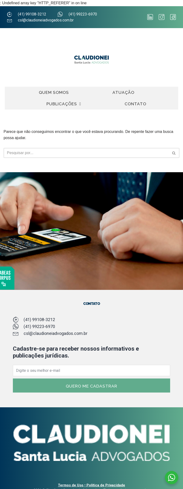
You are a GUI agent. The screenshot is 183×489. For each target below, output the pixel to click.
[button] (174, 153)
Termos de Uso (70, 485)
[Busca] (174, 153)
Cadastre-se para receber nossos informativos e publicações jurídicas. (76, 352)
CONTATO (135, 103)
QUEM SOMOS (54, 92)
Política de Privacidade (105, 485)
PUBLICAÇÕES (63, 104)
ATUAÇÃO (123, 92)
